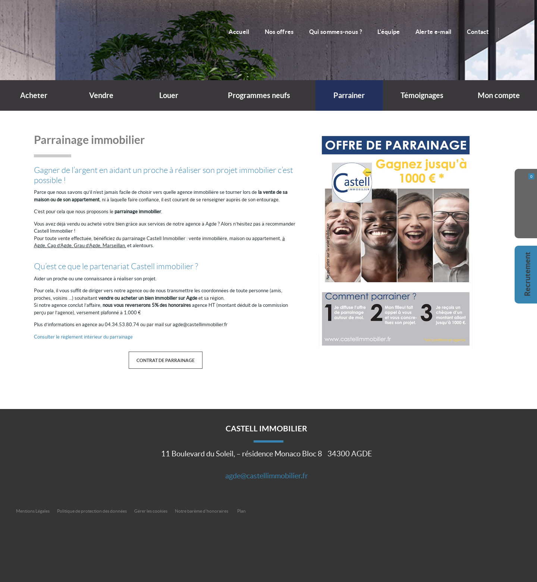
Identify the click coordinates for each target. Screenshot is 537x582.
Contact (478, 31)
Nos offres (279, 31)
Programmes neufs (259, 95)
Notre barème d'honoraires (202, 511)
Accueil (239, 31)
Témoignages (422, 95)
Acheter (33, 95)
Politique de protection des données (92, 511)
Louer (168, 95)
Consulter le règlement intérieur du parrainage (83, 337)
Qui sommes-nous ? (335, 31)
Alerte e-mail (433, 31)
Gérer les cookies (150, 511)
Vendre (101, 95)
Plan (241, 511)
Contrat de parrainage (165, 360)
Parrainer (349, 95)
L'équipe (388, 31)
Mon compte (499, 95)
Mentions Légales (33, 511)
